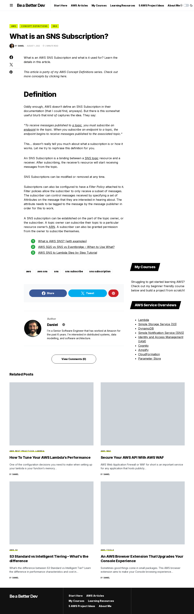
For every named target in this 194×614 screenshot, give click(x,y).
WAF (108, 451)
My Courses (76, 600)
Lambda (40, 451)
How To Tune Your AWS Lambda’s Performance (50, 457)
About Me (105, 606)
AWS (13, 26)
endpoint (30, 129)
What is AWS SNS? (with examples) (62, 241)
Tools (110, 550)
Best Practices (24, 451)
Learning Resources (101, 600)
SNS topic (92, 158)
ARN (52, 227)
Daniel (52, 325)
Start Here (76, 595)
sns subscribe (74, 271)
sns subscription (99, 271)
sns (56, 271)
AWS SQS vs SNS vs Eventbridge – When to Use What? (76, 247)
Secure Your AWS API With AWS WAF (132, 457)
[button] (11, 5)
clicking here (57, 76)
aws (28, 271)
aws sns (42, 271)
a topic (77, 125)
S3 (16, 550)
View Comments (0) (74, 358)
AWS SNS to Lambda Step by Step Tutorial (67, 252)
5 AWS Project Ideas (82, 606)
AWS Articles (95, 595)
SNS (55, 26)
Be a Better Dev (31, 5)
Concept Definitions (34, 26)
